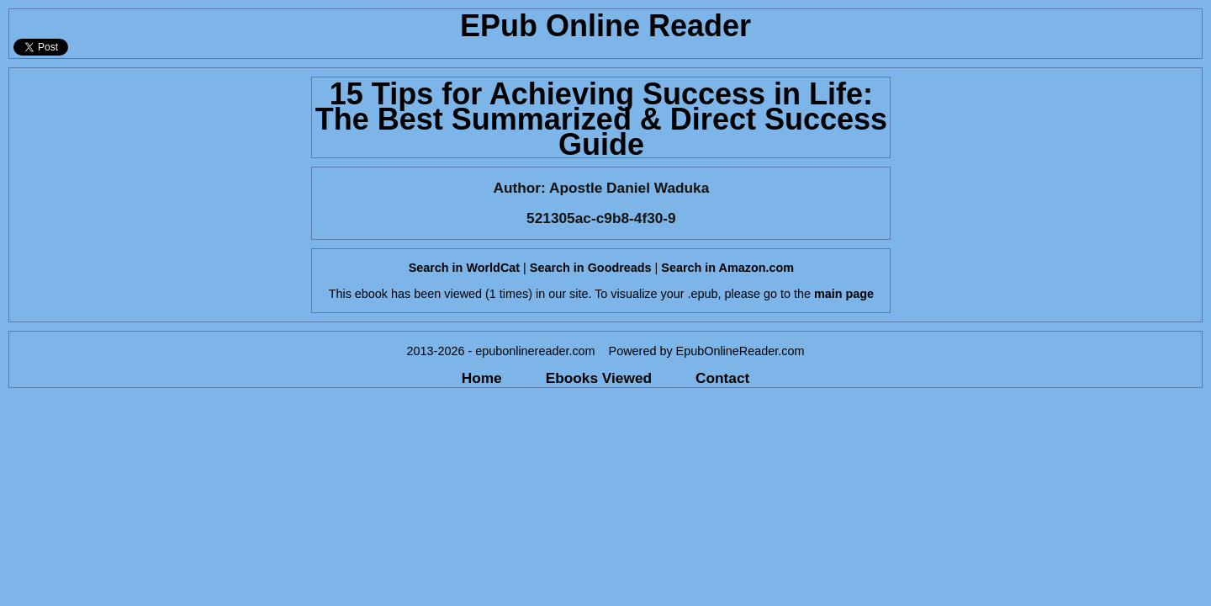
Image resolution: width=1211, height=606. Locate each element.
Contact (722, 377)
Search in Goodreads (591, 267)
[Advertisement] (155, 186)
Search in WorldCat (464, 267)
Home (482, 377)
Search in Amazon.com (727, 267)
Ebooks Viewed (599, 377)
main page (844, 293)
